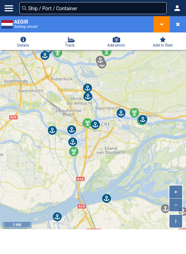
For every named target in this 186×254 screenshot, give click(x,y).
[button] (177, 8)
